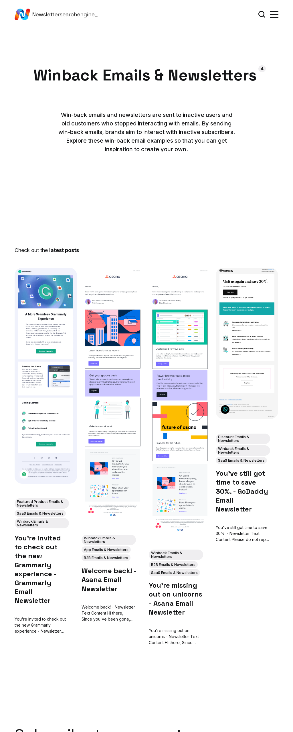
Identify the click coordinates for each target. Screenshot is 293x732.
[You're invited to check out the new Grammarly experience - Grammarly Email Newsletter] (46, 376)
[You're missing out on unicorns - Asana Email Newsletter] (180, 401)
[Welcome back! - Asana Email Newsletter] (113, 394)
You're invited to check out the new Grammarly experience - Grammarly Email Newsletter (38, 569)
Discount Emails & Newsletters (233, 438)
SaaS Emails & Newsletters (40, 513)
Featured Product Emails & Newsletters (40, 503)
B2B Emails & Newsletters (106, 557)
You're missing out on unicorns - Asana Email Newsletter (175, 599)
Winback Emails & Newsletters (32, 523)
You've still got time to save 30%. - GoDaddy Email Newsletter (242, 491)
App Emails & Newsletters (106, 549)
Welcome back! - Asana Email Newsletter (109, 579)
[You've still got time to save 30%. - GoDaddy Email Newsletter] (247, 343)
